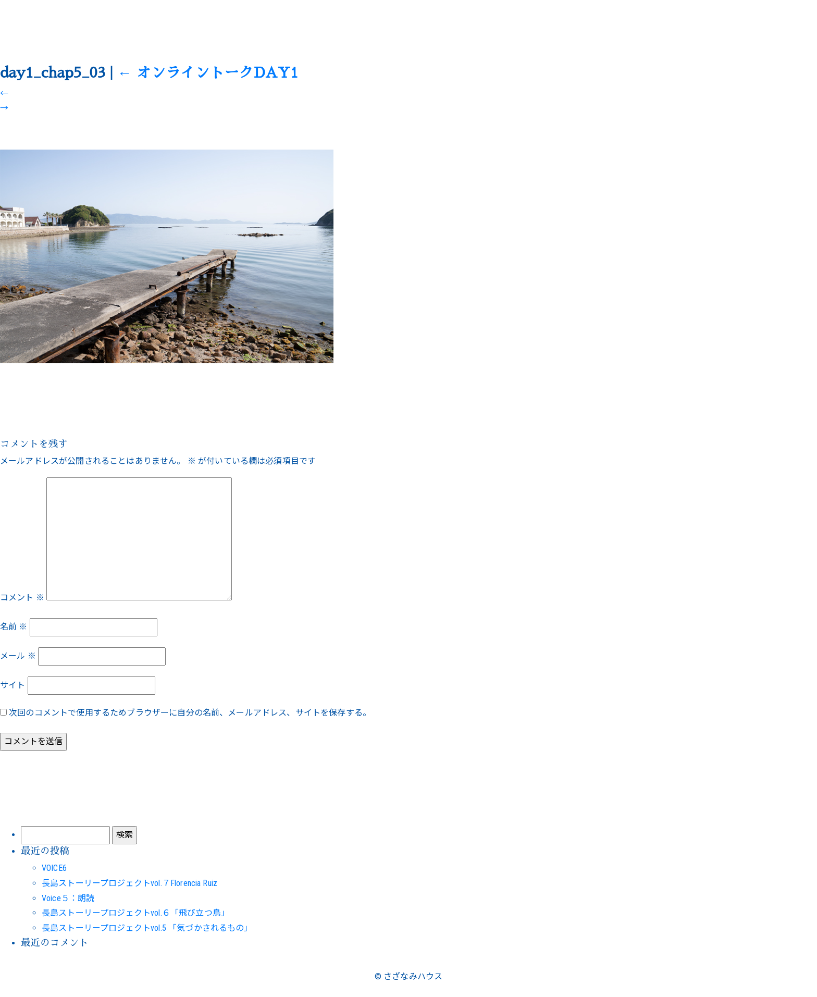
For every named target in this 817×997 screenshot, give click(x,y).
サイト (12, 685)
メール (18, 656)
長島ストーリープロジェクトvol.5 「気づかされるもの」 (147, 928)
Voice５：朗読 (68, 898)
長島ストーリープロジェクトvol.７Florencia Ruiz (129, 883)
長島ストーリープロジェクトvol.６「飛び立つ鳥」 (135, 913)
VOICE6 (54, 868)
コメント (22, 597)
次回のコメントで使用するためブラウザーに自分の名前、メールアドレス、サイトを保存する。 (190, 713)
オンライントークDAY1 (208, 73)
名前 (14, 627)
